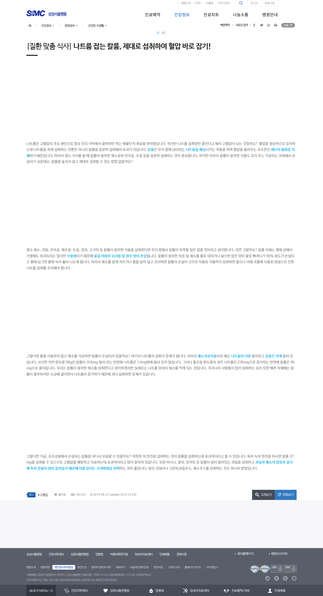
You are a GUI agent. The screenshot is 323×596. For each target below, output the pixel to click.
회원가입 (270, 3)
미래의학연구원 (119, 554)
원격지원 (158, 567)
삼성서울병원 (34, 554)
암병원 (99, 554)
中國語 (209, 3)
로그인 (254, 3)
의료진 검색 (242, 25)
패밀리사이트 (279, 553)
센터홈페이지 (245, 553)
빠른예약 (225, 25)
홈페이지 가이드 (193, 567)
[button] (241, 3)
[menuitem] (152, 14)
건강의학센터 (56, 554)
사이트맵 (210, 567)
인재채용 (164, 554)
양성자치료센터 (143, 554)
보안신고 (82, 567)
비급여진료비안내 (139, 567)
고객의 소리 (174, 567)
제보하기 (120, 567)
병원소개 (186, 3)
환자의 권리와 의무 (101, 567)
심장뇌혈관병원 (79, 554)
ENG (198, 3)
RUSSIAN (224, 3)
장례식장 (181, 554)
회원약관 (45, 567)
